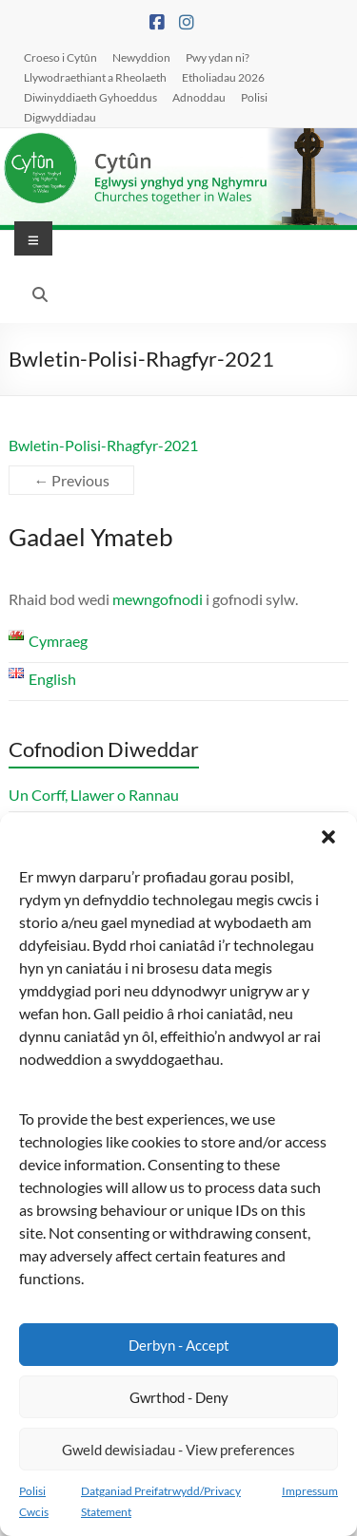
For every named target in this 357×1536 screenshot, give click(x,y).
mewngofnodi (157, 599)
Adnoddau (199, 97)
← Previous (71, 480)
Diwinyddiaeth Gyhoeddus (90, 97)
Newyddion (141, 57)
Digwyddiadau (60, 116)
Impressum (310, 1491)
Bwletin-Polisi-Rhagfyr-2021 (103, 445)
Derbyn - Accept (179, 1345)
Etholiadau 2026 (223, 77)
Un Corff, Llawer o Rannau (94, 795)
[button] (328, 836)
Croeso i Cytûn (60, 57)
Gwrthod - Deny (178, 1397)
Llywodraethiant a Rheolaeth (95, 77)
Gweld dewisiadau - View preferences (178, 1449)
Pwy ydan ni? (217, 57)
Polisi (254, 97)
